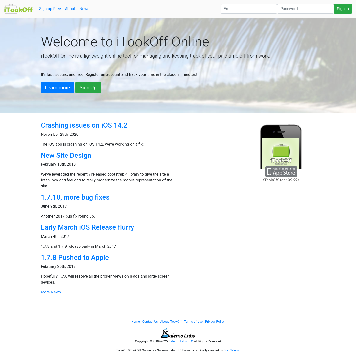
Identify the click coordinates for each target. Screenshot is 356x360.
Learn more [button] (57, 87)
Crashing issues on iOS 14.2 (84, 125)
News (84, 8)
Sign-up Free (50, 8)
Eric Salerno (232, 350)
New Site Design (66, 155)
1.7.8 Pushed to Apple (75, 257)
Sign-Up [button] (88, 87)
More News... (52, 292)
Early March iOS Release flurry (87, 227)
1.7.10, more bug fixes (75, 197)
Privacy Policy (215, 321)
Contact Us (150, 321)
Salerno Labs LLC (181, 341)
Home (135, 321)
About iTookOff (170, 321)
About (70, 8)
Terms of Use (193, 321)
